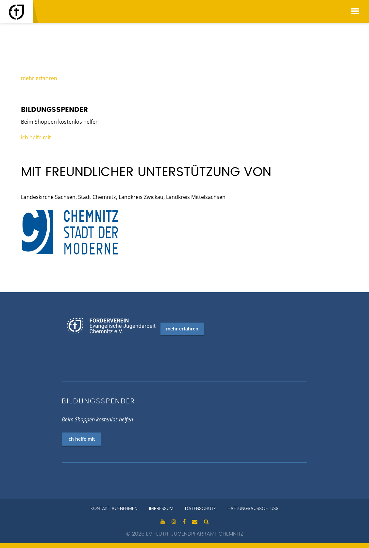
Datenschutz (200, 509)
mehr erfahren (39, 78)
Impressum (161, 509)
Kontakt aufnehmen (114, 509)
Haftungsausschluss (252, 509)
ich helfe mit (36, 137)
